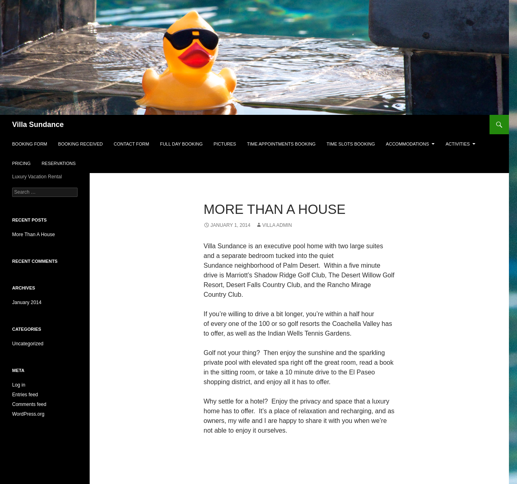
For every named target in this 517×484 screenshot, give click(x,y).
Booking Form (29, 144)
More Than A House (33, 234)
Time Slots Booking (351, 144)
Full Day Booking (181, 144)
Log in (18, 385)
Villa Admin (277, 225)
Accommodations (407, 144)
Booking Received (80, 144)
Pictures (225, 144)
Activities (458, 144)
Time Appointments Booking (281, 144)
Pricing (21, 163)
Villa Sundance (38, 124)
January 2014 (27, 302)
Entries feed (25, 394)
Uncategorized (27, 344)
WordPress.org (28, 414)
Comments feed (29, 404)
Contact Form (131, 144)
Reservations (59, 163)
